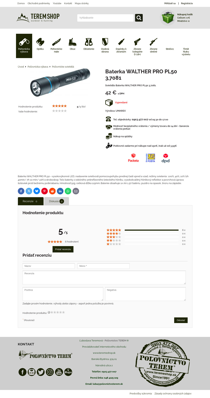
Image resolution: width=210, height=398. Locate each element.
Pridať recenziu (63, 249)
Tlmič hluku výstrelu (186, 52)
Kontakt (68, 3)
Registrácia (187, 3)
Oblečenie (88, 49)
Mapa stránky (82, 3)
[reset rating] (48, 312)
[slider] (59, 106)
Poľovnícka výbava (24, 50)
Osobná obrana (105, 50)
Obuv (72, 49)
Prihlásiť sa (170, 3)
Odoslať (181, 320)
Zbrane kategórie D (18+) (137, 52)
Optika (40, 49)
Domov (21, 3)
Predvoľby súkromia (141, 393)
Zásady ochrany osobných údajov (173, 393)
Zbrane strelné (153, 50)
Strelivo (170, 49)
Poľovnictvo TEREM (115, 340)
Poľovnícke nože (56, 50)
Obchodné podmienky (39, 3)
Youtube (57, 3)
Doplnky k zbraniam (121, 50)
